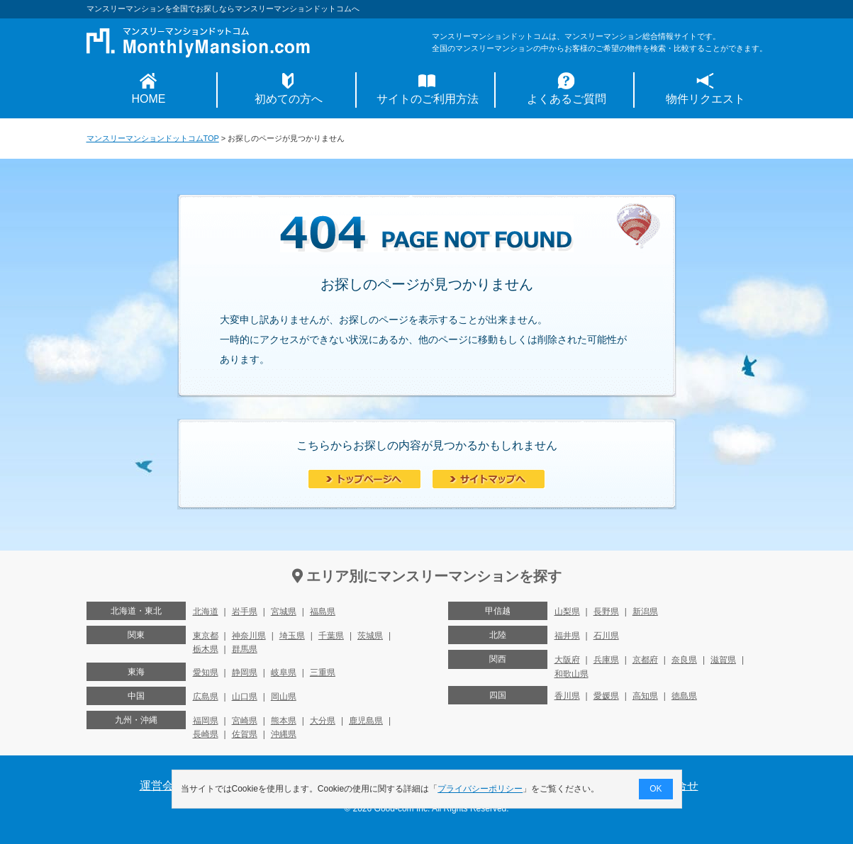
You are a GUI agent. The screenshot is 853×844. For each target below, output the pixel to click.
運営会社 (162, 786)
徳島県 (684, 696)
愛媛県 (606, 696)
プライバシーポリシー (480, 789)
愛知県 (205, 672)
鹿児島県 (366, 721)
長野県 (606, 612)
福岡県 (205, 721)
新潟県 (645, 612)
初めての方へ (289, 99)
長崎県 (205, 734)
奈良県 (684, 660)
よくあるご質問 (566, 99)
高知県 (645, 696)
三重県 (322, 672)
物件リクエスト (705, 99)
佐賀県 (244, 734)
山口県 (244, 697)
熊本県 (283, 721)
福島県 (322, 612)
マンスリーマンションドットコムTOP (153, 138)
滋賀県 (723, 660)
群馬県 (244, 649)
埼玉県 (292, 636)
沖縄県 (283, 734)
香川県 (567, 696)
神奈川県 (249, 636)
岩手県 (244, 612)
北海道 (205, 612)
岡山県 (283, 697)
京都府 (645, 660)
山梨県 (567, 612)
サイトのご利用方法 (428, 99)
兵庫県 (606, 660)
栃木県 (205, 649)
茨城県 (370, 636)
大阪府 (567, 660)
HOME (149, 99)
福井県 (567, 636)
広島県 (205, 697)
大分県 (322, 721)
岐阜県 (283, 672)
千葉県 (331, 636)
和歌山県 (571, 674)
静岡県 (244, 672)
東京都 (205, 636)
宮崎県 (244, 721)
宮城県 (283, 612)
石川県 (606, 636)
